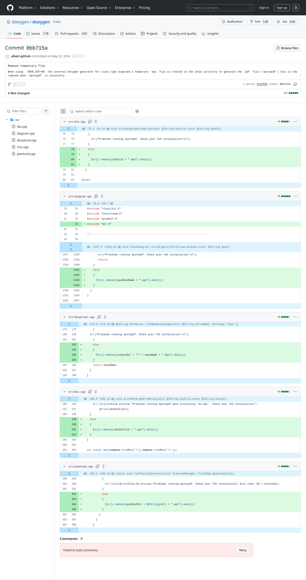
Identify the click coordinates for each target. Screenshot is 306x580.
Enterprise (125, 7)
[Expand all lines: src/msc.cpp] (104, 392)
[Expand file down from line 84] (76, 185)
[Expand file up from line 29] (79, 203)
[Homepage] (10, 7)
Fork (259, 22)
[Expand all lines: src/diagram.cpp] (110, 196)
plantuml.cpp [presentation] (26, 154)
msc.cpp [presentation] (22, 147)
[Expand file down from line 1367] (79, 305)
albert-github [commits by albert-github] (20, 56)
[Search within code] (106, 111)
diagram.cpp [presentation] (26, 133)
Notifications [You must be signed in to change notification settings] (232, 21)
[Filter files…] (30, 111)
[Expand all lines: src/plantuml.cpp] (112, 466)
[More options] (295, 121)
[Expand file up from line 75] (76, 129)
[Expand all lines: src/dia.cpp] (104, 122)
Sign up (282, 8)
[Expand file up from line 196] (77, 399)
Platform (28, 7)
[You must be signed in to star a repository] (286, 22)
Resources (73, 7)
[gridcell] (184, 129)
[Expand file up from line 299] (77, 473)
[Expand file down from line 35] (79, 244)
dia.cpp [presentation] (22, 127)
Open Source (99, 7)
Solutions (49, 7)
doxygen (20, 22)
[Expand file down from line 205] (77, 455)
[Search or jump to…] (220, 7)
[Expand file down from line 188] (77, 380)
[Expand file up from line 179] (77, 324)
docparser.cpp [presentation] (27, 140)
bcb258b (262, 84)
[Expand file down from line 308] (77, 530)
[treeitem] (31, 136)
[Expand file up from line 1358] (79, 249)
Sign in (264, 8)
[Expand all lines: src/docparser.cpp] (113, 317)
